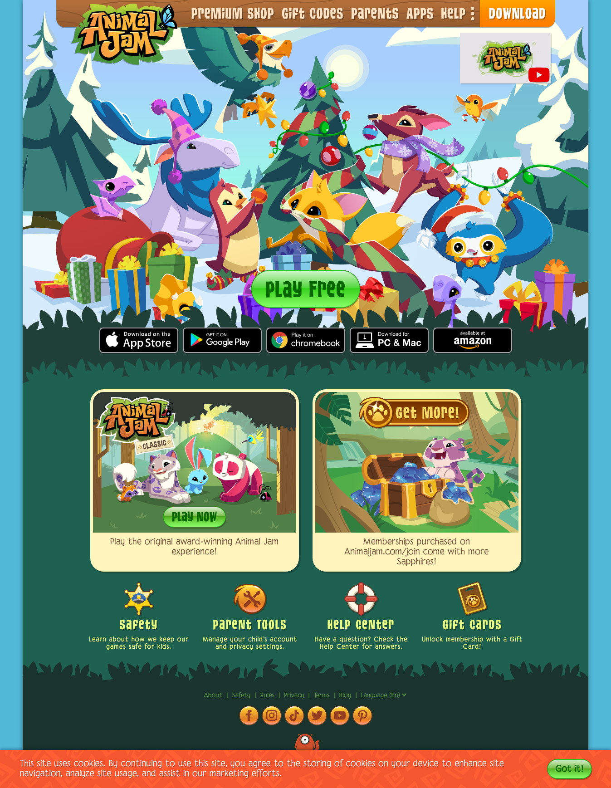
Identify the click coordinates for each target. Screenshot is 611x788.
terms (323, 696)
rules (268, 696)
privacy (295, 696)
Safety (242, 696)
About (214, 696)
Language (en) (384, 696)
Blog (345, 696)
